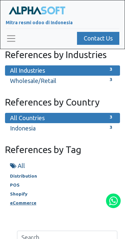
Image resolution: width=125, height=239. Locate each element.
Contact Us (98, 38)
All (17, 165)
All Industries (62, 70)
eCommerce (23, 202)
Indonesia (62, 127)
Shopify (18, 194)
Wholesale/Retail (62, 80)
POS (15, 185)
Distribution (23, 176)
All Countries (62, 117)
